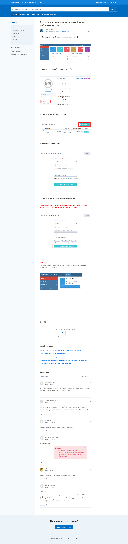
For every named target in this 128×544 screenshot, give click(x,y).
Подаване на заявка (102, 2)
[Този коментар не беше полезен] (44, 394)
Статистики (15, 33)
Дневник (14, 14)
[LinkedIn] (45, 322)
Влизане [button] (113, 2)
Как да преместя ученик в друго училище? (53, 353)
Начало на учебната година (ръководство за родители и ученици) (60, 350)
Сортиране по (86, 376)
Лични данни (35, 14)
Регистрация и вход (18, 30)
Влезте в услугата (45, 509)
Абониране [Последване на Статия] (87, 31)
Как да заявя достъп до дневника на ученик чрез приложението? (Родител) (63, 360)
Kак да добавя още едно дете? (49, 357)
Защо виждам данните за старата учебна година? (55, 363)
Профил (14, 39)
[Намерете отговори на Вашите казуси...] (64, 9)
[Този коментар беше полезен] (41, 394)
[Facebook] (40, 322)
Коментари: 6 (66, 31)
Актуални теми (24, 14)
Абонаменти (15, 27)
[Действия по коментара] (90, 382)
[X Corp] (42, 322)
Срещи (14, 36)
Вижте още (15, 43)
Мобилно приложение (49, 14)
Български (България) (58, 538)
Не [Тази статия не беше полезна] (68, 333)
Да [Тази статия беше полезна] (63, 333)
